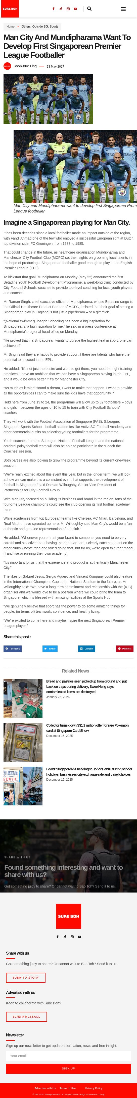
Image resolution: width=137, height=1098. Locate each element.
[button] (123, 9)
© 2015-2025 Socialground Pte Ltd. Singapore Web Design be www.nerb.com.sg (69, 1094)
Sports (54, 26)
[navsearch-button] (89, 9)
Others (26, 26)
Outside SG (40, 26)
